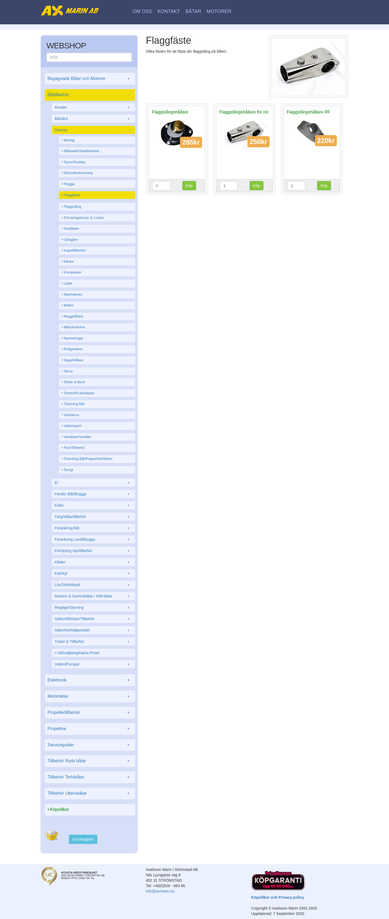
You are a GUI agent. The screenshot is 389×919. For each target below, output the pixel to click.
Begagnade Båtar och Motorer (90, 79)
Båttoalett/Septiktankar (81, 151)
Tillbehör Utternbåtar (90, 793)
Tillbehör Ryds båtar (90, 761)
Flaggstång (72, 207)
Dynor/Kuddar (74, 162)
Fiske (93, 505)
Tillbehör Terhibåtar (90, 777)
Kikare (69, 261)
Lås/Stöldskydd (93, 584)
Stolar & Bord (74, 382)
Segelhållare (73, 360)
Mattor (69, 305)
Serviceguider (90, 745)
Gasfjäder (71, 228)
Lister (68, 283)
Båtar (193, 11)
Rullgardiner (73, 349)
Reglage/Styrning (93, 607)
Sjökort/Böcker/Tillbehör (93, 618)
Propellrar (90, 729)
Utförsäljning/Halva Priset (78, 653)
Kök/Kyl (93, 573)
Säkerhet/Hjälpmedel (93, 630)
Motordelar (90, 696)
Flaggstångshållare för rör (244, 112)
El (93, 482)
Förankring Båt (93, 528)
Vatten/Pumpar (93, 664)
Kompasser (73, 272)
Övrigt (68, 470)
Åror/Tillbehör (74, 448)
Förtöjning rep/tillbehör (93, 550)
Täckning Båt (74, 404)
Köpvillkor (59, 809)
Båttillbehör (90, 95)
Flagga (69, 184)
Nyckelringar (73, 338)
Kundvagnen (83, 839)
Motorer (219, 11)
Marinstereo (73, 294)
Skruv (68, 371)
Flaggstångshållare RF (308, 112)
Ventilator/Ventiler (77, 437)
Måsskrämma (74, 327)
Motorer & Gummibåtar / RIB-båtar (93, 596)
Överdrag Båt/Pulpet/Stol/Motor (88, 459)
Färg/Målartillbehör (93, 516)
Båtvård (93, 118)
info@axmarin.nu (160, 891)
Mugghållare (73, 316)
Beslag (69, 140)
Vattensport (73, 426)
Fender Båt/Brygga (93, 494)
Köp (189, 185)
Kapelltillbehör (75, 250)
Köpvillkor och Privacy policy (277, 897)
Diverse (93, 130)
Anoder (93, 107)
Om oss (142, 11)
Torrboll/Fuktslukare (79, 393)
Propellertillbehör (90, 713)
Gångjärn (71, 240)
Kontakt (168, 11)
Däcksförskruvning (78, 173)
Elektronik (90, 680)
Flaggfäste (72, 195)
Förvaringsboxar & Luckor (84, 218)
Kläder (93, 562)
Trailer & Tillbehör (93, 641)
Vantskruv (71, 415)
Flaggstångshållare (170, 112)
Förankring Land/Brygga (93, 539)
